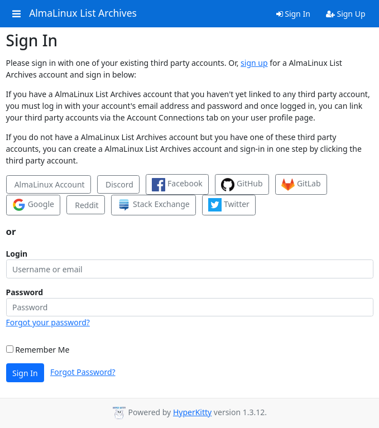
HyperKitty (192, 412)
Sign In (293, 13)
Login (17, 253)
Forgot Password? (83, 372)
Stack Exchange (153, 204)
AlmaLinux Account (48, 184)
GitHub (241, 184)
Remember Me (38, 349)
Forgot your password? (48, 322)
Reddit (86, 205)
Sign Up (346, 13)
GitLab (300, 184)
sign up (254, 62)
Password (25, 292)
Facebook (177, 184)
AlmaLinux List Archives (83, 13)
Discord (118, 184)
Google (33, 204)
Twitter (229, 204)
